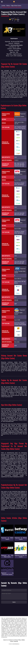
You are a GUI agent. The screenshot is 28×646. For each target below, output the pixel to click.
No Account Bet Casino (17, 45)
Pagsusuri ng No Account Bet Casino (11, 7)
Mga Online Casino (16, 5)
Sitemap (16, 641)
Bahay (8, 5)
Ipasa (14, 602)
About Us (5, 640)
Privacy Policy (18, 640)
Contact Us (11, 640)
